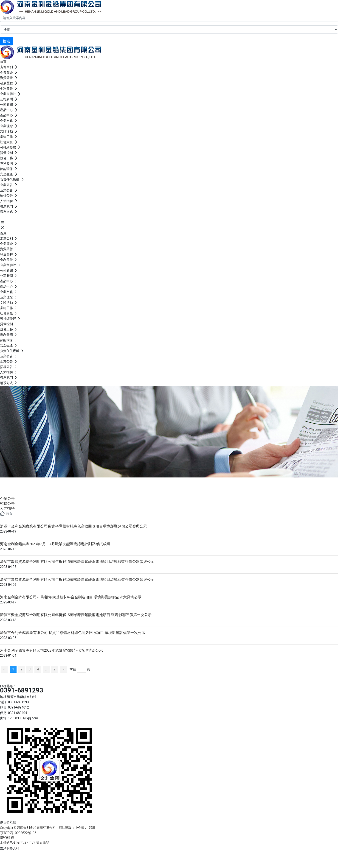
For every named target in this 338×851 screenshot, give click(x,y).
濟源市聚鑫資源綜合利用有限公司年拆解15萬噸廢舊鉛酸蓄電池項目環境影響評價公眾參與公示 (77, 562)
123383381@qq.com (23, 718)
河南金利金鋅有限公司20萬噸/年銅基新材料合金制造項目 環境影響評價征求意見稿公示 (70, 597)
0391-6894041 (18, 713)
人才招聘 (7, 508)
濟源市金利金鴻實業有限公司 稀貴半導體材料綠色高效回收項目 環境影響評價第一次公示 (72, 633)
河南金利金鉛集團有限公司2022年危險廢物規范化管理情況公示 (51, 650)
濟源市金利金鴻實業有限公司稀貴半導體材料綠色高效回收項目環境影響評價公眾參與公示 (73, 526)
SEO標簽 (7, 838)
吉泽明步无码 (9, 848)
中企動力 (81, 827)
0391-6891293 (21, 690)
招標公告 (7, 503)
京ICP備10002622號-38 (18, 833)
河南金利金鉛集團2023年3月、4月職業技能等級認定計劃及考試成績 (55, 544)
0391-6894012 (18, 707)
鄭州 (92, 827)
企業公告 (18, 482)
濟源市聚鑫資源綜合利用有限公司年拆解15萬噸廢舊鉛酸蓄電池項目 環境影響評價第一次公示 (76, 615)
